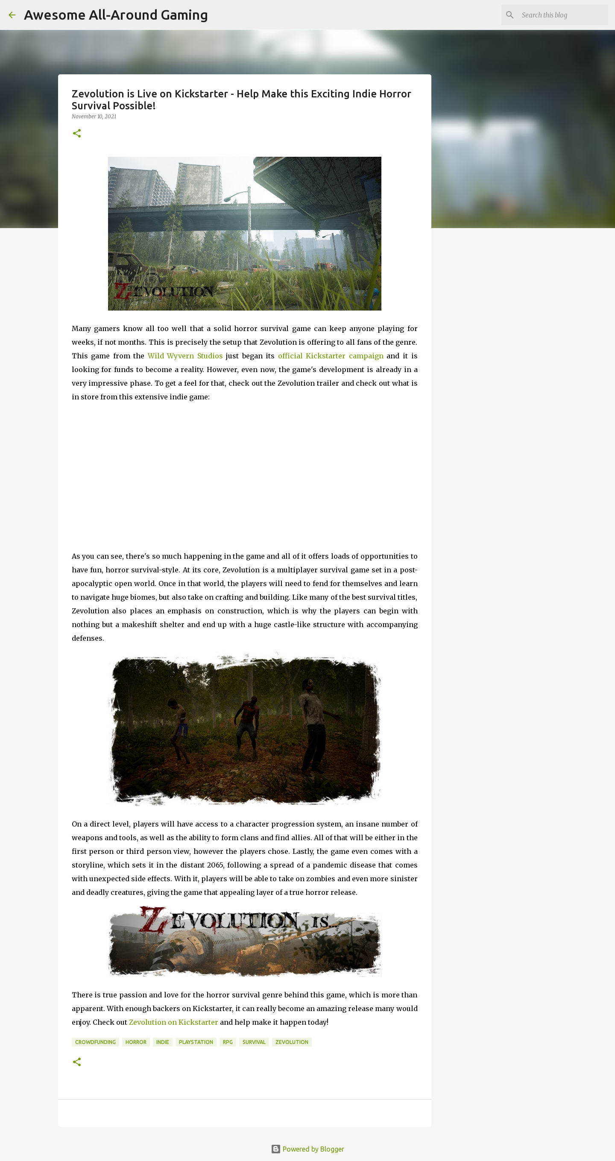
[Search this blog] (563, 15)
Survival (254, 1042)
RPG (228, 1042)
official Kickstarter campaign (331, 356)
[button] (77, 134)
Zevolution (291, 1042)
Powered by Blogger (307, 1149)
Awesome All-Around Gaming (116, 14)
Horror (136, 1042)
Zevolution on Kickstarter (173, 1022)
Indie (162, 1042)
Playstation (196, 1042)
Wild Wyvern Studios (185, 356)
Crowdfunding (95, 1042)
